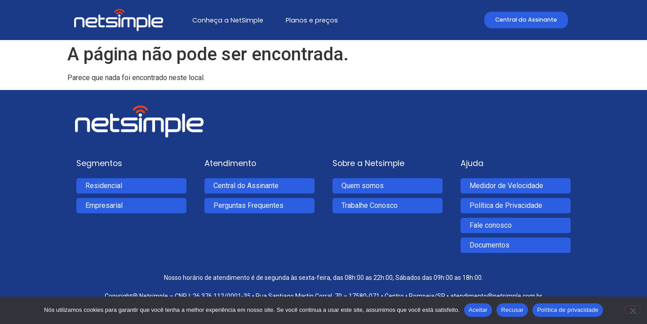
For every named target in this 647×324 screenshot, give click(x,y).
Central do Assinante (246, 185)
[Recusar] (632, 310)
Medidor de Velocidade (506, 185)
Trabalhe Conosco (369, 205)
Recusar (512, 309)
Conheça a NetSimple (227, 20)
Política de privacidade (567, 309)
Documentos (490, 245)
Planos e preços (312, 20)
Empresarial (104, 205)
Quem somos (362, 185)
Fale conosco (491, 225)
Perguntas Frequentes (248, 205)
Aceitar (478, 309)
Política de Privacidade (506, 205)
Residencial (103, 185)
